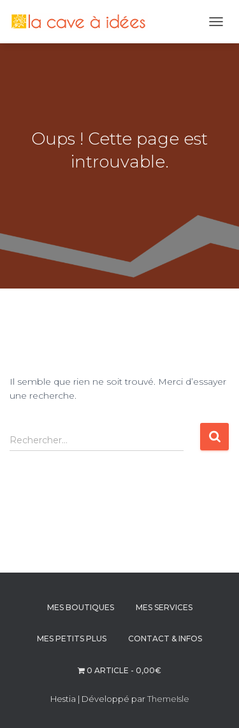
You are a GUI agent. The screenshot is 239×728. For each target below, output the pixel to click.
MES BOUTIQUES (80, 607)
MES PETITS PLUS (71, 638)
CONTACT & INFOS (165, 638)
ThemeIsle (168, 699)
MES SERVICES (164, 607)
